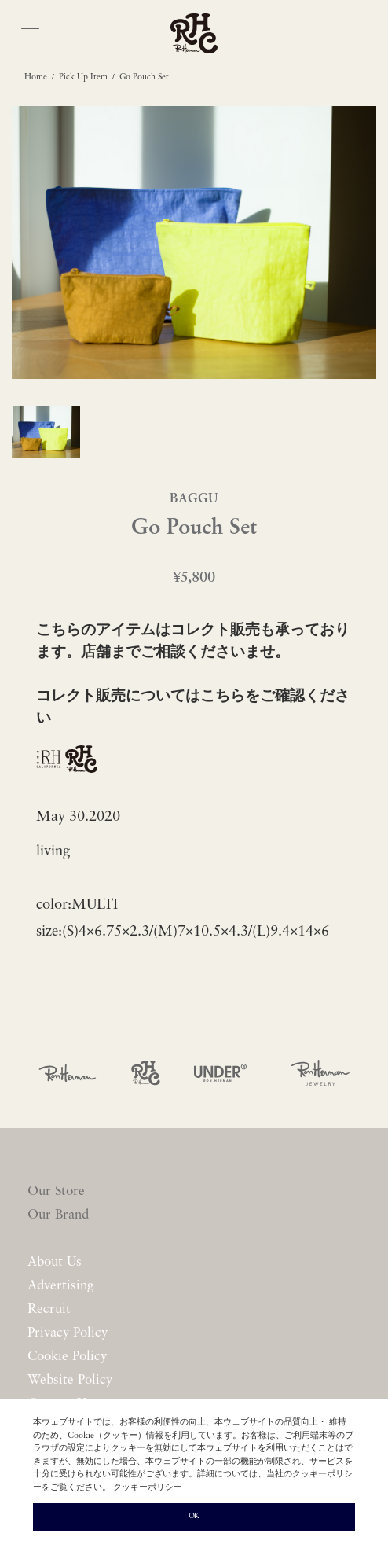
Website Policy (69, 1380)
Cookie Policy (67, 1356)
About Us (54, 1262)
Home (35, 77)
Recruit (49, 1309)
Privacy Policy (67, 1333)
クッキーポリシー (147, 1488)
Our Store (56, 1191)
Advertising (60, 1285)
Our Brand (58, 1215)
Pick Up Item (83, 77)
